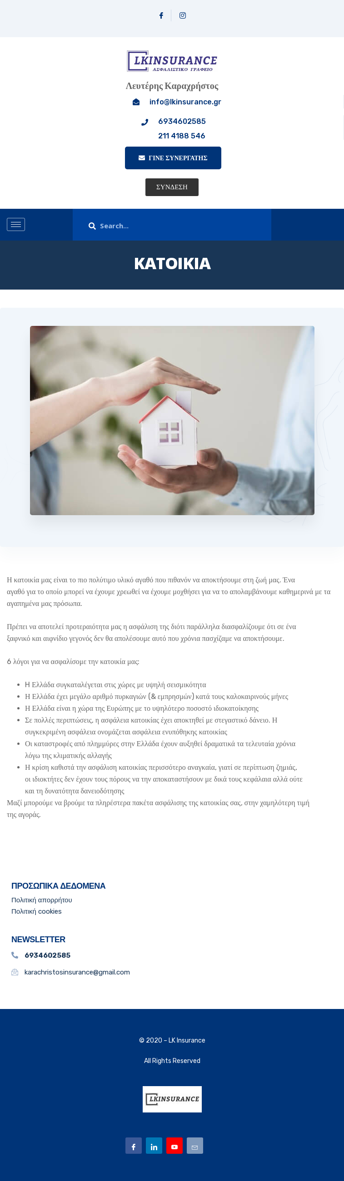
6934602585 (182, 121)
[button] (172, 187)
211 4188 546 (181, 136)
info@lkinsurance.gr (185, 102)
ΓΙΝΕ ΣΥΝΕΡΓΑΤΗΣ (173, 158)
